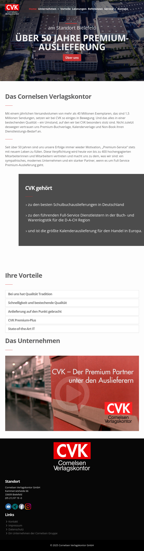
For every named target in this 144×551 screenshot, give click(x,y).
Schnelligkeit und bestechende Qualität (37, 303)
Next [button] (135, 40)
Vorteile (65, 9)
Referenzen (95, 9)
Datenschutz (14, 529)
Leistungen (79, 9)
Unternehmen (48, 9)
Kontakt (123, 9)
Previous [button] (8, 40)
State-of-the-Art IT (21, 329)
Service (110, 9)
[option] (72, 40)
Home (33, 9)
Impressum (13, 525)
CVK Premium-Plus (22, 320)
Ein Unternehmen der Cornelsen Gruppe (31, 533)
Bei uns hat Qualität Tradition (30, 294)
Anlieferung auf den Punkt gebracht (35, 311)
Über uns (72, 58)
